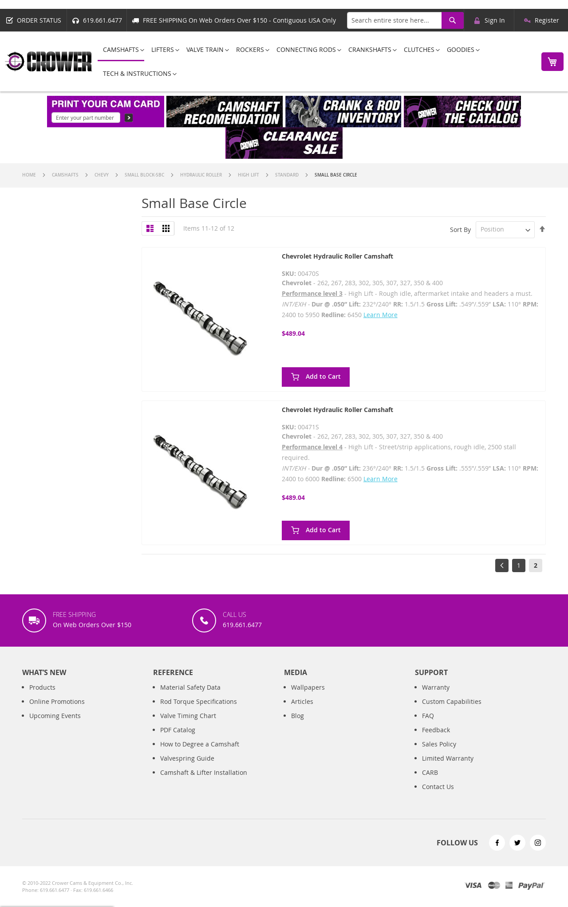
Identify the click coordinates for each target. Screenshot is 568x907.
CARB (430, 772)
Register (547, 20)
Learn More (380, 314)
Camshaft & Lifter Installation (203, 772)
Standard (287, 175)
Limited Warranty (447, 758)
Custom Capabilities (451, 701)
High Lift (249, 175)
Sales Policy (439, 744)
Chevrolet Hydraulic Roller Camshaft (337, 256)
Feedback (436, 730)
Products (42, 687)
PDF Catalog (177, 730)
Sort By (460, 229)
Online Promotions (57, 701)
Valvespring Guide (187, 758)
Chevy (102, 175)
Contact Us (438, 786)
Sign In (495, 20)
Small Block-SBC (145, 175)
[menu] (314, 61)
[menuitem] (121, 50)
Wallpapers (308, 687)
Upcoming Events (55, 715)
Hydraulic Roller (201, 175)
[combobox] (405, 20)
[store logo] (48, 61)
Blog (297, 715)
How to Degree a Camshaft (199, 744)
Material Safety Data (190, 687)
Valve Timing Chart (188, 715)
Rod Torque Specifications (198, 701)
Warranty (436, 687)
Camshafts (66, 175)
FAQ (428, 715)
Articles (302, 701)
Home (29, 175)
